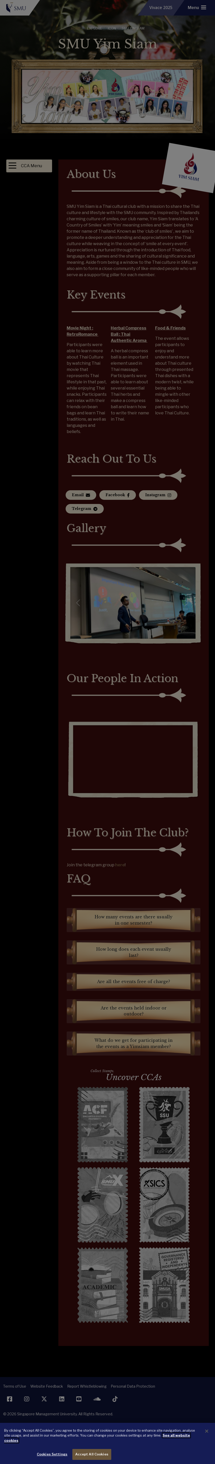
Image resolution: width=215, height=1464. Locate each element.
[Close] (206, 1431)
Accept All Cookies (91, 1454)
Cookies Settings (52, 1454)
